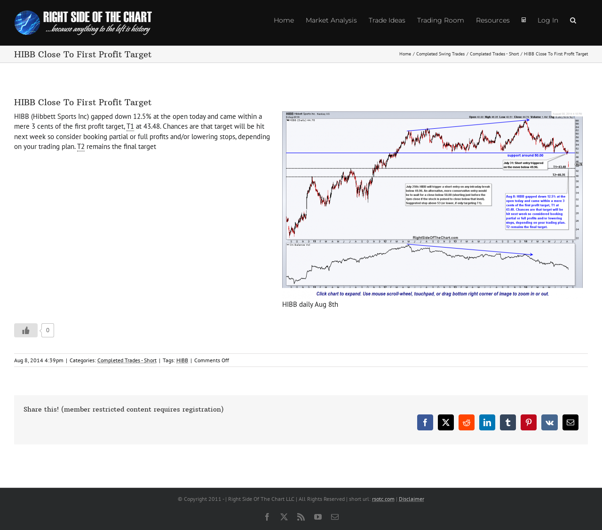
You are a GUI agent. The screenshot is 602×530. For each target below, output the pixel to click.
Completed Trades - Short (127, 360)
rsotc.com (383, 498)
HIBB (182, 360)
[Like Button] (26, 330)
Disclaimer (411, 498)
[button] (573, 19)
